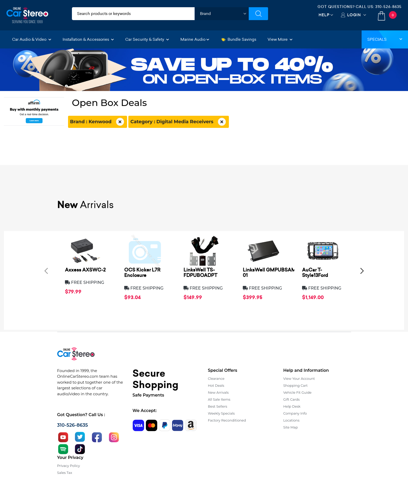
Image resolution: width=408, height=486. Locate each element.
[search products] (133, 13)
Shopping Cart (295, 385)
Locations (291, 420)
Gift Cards (291, 399)
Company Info (295, 413)
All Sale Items (219, 399)
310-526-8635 (388, 6)
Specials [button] (384, 39)
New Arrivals (218, 392)
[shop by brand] (222, 13)
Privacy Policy (68, 466)
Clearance (216, 378)
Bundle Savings (239, 39)
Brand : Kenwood (97, 122)
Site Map (290, 427)
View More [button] (280, 39)
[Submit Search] (258, 13)
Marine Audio (194, 39)
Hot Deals (216, 385)
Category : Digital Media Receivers (178, 122)
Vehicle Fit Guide (297, 392)
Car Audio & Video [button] (31, 39)
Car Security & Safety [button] (147, 39)
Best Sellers (217, 406)
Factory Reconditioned (227, 420)
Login (354, 15)
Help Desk (292, 406)
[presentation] (46, 270)
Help (324, 15)
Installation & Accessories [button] (88, 39)
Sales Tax (64, 473)
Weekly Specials (221, 413)
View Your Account (299, 378)
